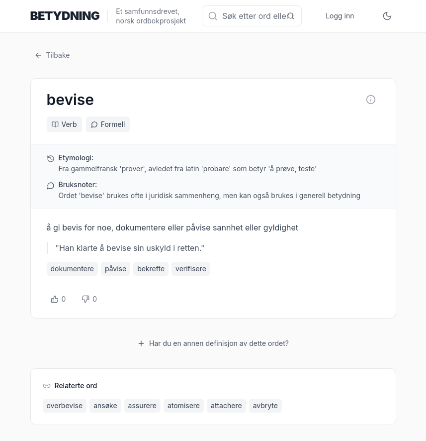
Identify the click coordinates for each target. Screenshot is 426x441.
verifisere (190, 268)
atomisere (184, 405)
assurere (142, 405)
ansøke (105, 405)
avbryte (265, 405)
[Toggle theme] (387, 16)
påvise (115, 268)
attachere (226, 405)
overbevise (65, 405)
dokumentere (72, 268)
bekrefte (151, 268)
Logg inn (340, 15)
